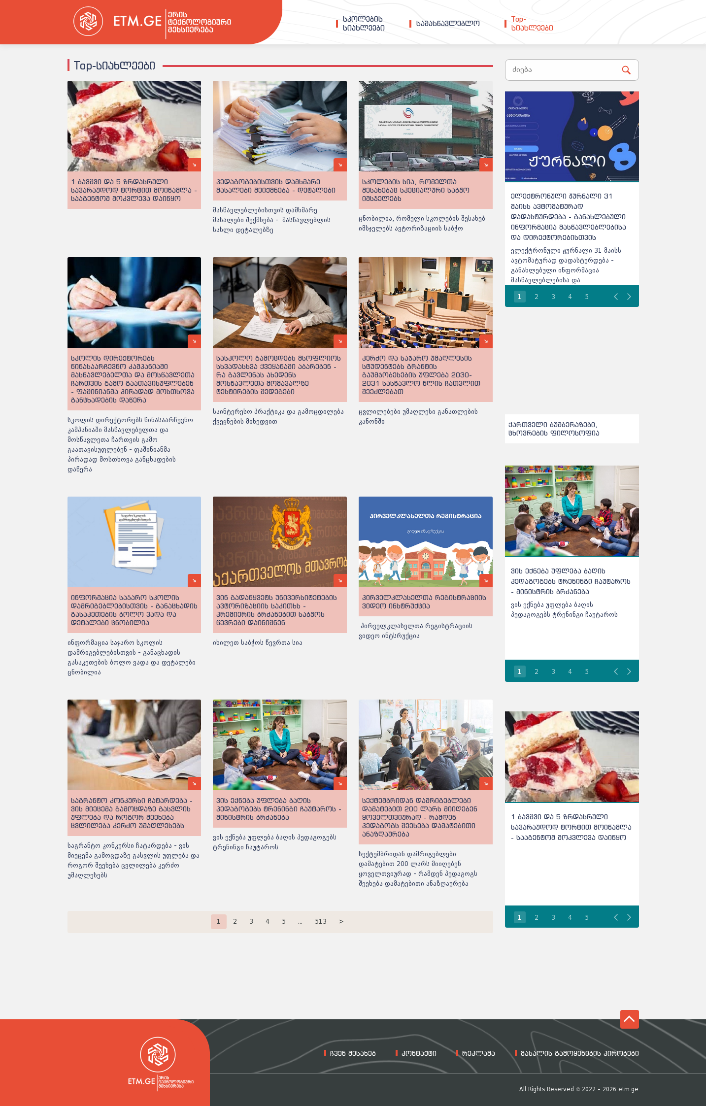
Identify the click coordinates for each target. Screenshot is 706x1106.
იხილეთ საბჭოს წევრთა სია (258, 642)
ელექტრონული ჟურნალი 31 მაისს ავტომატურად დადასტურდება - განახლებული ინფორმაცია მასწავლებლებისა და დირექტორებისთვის (568, 216)
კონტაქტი (419, 1053)
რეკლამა (478, 1053)
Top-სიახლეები (532, 24)
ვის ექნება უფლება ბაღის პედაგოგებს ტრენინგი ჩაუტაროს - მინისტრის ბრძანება (571, 581)
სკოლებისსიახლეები (364, 24)
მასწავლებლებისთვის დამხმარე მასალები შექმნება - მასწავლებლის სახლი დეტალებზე (272, 220)
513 (321, 921)
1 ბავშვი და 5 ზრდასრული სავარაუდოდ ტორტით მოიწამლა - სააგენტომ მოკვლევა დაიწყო (571, 826)
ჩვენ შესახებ (353, 1053)
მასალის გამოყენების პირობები (580, 1053)
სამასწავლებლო (448, 23)
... (300, 921)
